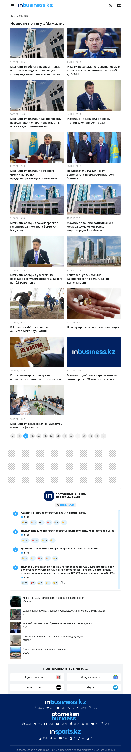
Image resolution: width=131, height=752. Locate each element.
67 (38, 436)
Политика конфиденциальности (65, 736)
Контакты (33, 720)
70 (58, 436)
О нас (18, 720)
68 (45, 436)
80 (97, 436)
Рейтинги (110, 720)
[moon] (110, 5)
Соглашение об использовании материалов (65, 709)
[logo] (61, 5)
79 (90, 436)
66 (32, 436)
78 (84, 436)
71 (64, 436)
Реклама (50, 720)
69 (51, 436)
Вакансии (91, 720)
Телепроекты (70, 720)
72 (71, 436)
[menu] (12, 5)
